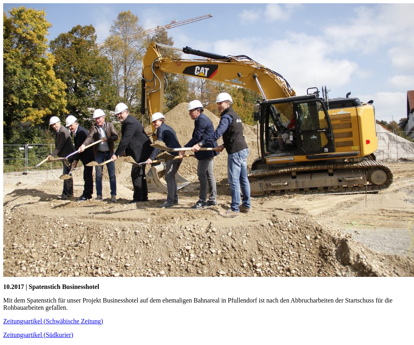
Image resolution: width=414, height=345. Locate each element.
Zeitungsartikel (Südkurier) (38, 334)
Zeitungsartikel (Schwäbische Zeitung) (53, 321)
